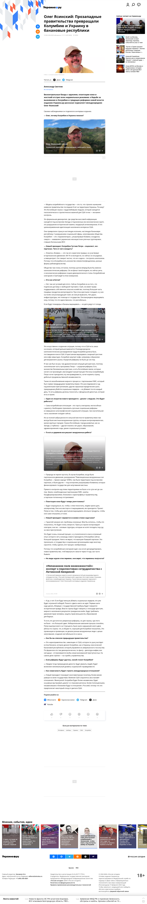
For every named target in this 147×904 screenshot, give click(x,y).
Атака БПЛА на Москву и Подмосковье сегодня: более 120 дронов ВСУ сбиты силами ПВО (134, 68)
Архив (71, 868)
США (81, 730)
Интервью (61, 730)
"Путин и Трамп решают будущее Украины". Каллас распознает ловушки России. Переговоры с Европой (135, 49)
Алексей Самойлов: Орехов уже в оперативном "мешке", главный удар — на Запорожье (135, 59)
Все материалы (48, 89)
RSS (77, 868)
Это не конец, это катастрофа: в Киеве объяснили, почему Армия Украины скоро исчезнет (130, 28)
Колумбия (88, 730)
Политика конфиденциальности (62, 883)
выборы (68, 730)
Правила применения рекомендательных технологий (70, 885)
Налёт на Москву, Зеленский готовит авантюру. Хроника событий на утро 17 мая (134, 39)
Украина (75, 730)
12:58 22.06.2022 (49, 35)
